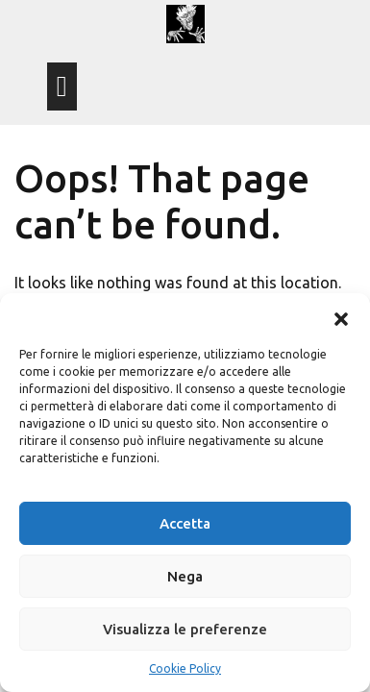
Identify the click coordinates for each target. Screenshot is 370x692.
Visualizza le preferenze (185, 629)
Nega (185, 576)
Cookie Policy (185, 668)
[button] (341, 317)
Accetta (185, 523)
